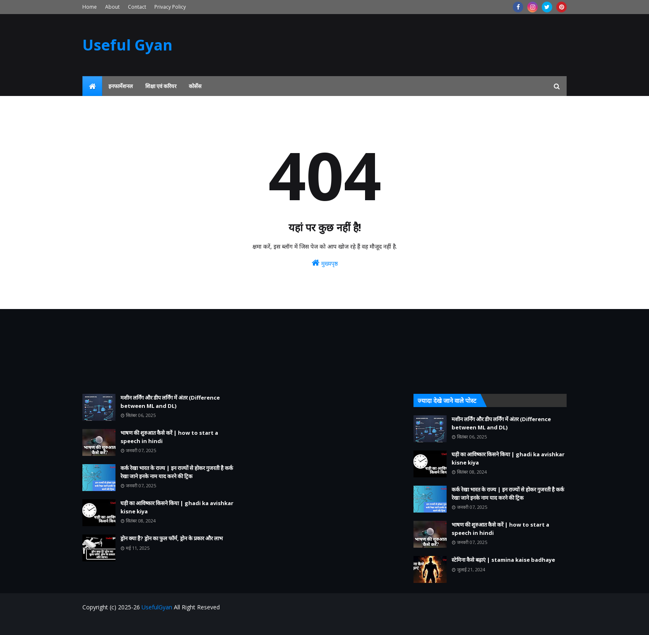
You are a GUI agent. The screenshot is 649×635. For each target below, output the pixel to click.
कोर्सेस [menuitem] (195, 86)
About (112, 6)
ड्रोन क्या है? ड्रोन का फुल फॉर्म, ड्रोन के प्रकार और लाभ (171, 538)
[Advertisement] (159, 351)
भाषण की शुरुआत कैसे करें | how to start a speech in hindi (169, 437)
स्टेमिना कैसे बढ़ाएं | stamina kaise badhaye (503, 559)
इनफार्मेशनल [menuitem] (120, 86)
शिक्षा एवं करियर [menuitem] (160, 86)
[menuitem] (92, 86)
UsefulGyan (157, 607)
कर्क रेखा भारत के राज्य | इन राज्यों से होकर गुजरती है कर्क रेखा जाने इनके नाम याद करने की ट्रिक (176, 472)
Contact (137, 6)
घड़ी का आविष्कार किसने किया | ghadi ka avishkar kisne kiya (176, 507)
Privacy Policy (170, 6)
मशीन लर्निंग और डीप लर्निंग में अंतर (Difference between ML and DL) (170, 402)
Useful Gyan (127, 45)
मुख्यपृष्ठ (325, 263)
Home (89, 6)
